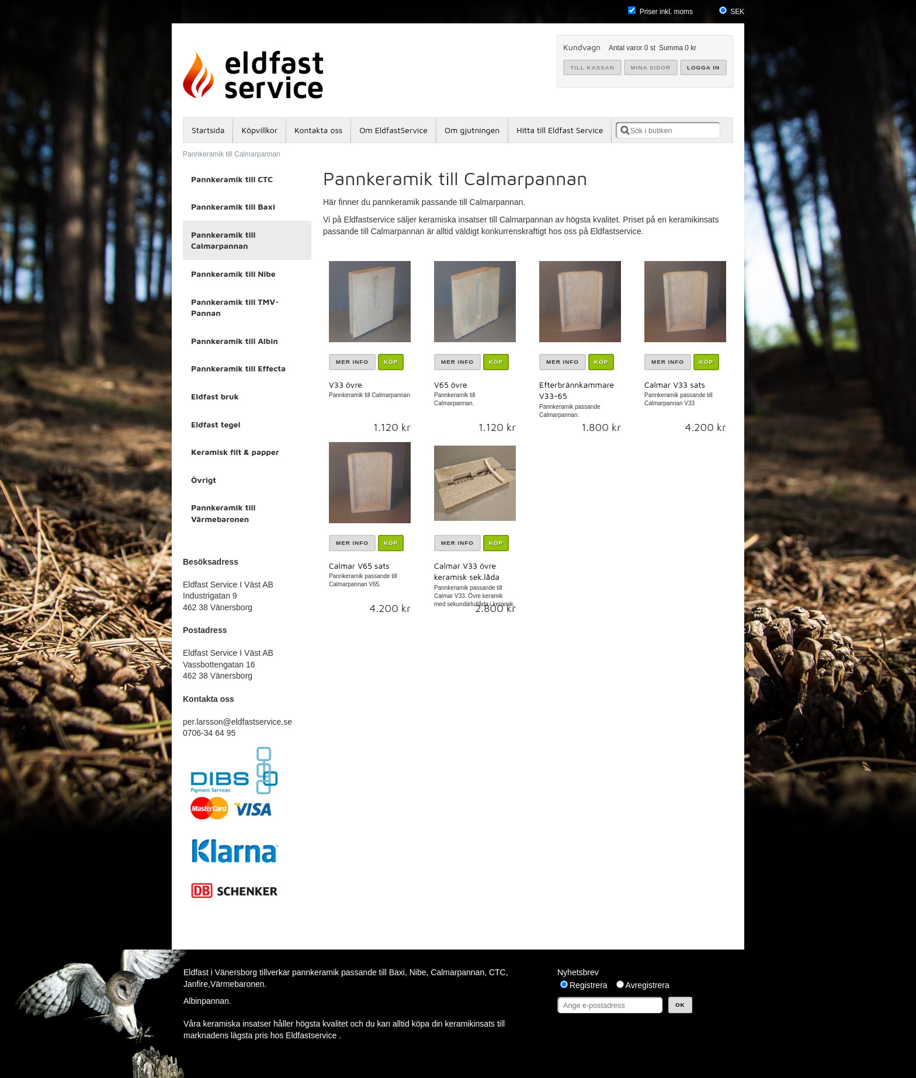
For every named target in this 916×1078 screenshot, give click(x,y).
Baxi (397, 972)
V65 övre (450, 385)
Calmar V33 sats (674, 385)
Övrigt (203, 480)
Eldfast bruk (215, 396)
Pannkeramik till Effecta (238, 368)
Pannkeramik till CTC (232, 179)
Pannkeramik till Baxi (233, 206)
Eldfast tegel (215, 424)
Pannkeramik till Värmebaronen (223, 513)
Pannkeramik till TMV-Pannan (235, 307)
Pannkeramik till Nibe (233, 274)
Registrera (589, 985)
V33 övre (345, 385)
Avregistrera (647, 985)
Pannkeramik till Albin (234, 341)
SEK (737, 12)
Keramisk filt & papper (235, 452)
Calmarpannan (457, 972)
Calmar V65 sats (359, 566)
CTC (497, 972)
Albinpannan (206, 1001)
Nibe (418, 972)
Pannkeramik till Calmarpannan (231, 154)
